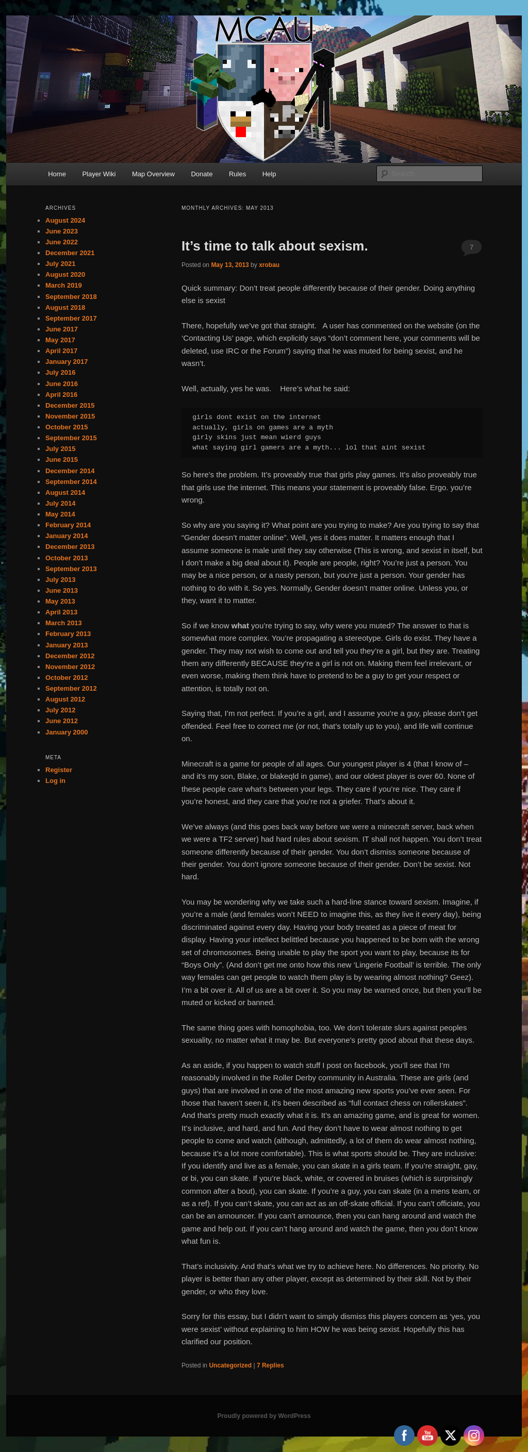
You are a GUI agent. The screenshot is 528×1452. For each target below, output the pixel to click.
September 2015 (71, 438)
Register (58, 770)
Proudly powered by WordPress (263, 1416)
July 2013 (60, 579)
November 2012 (70, 667)
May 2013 (60, 601)
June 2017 (61, 329)
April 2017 (61, 351)
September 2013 (71, 569)
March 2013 (63, 623)
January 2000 (66, 732)
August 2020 (65, 274)
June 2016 (61, 384)
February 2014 (68, 525)
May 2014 (60, 514)
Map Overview (153, 174)
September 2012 (71, 688)
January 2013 (66, 645)
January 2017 (66, 361)
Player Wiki (99, 174)
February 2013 (68, 634)
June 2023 (61, 231)
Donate (201, 174)
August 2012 (65, 699)
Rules (237, 174)
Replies (270, 1365)
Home (57, 174)
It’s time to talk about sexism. (275, 246)
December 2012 (69, 656)
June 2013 (61, 590)
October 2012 (66, 677)
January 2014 (66, 536)
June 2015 (61, 459)
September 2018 (71, 297)
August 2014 (65, 492)
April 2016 (61, 394)
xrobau (269, 265)
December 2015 (69, 405)
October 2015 (66, 427)
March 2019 (63, 285)
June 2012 (61, 721)
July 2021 (60, 264)
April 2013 (61, 612)
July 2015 (60, 449)
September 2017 (71, 318)
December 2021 (69, 253)
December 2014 (69, 471)
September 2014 (71, 482)
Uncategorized (230, 1365)
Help (269, 174)
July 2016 (60, 372)
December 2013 (69, 546)
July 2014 (60, 503)
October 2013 (66, 558)
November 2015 (70, 416)
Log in (55, 781)
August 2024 (65, 220)
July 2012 (60, 710)
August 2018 (65, 307)
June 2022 (61, 242)
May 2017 (60, 340)
